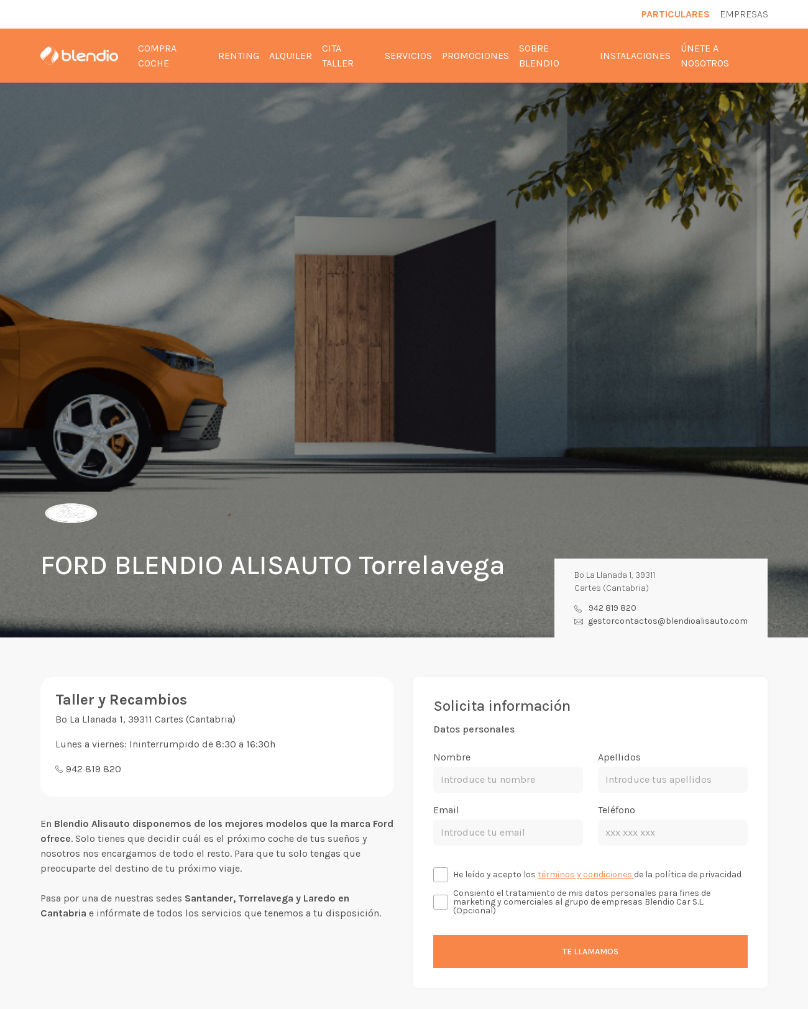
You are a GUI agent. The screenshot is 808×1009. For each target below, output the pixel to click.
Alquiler (290, 56)
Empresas (744, 14)
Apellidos (619, 757)
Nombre (452, 757)
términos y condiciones (586, 874)
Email (446, 810)
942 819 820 (612, 608)
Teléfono (616, 810)
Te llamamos (590, 951)
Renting (238, 56)
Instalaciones (635, 56)
